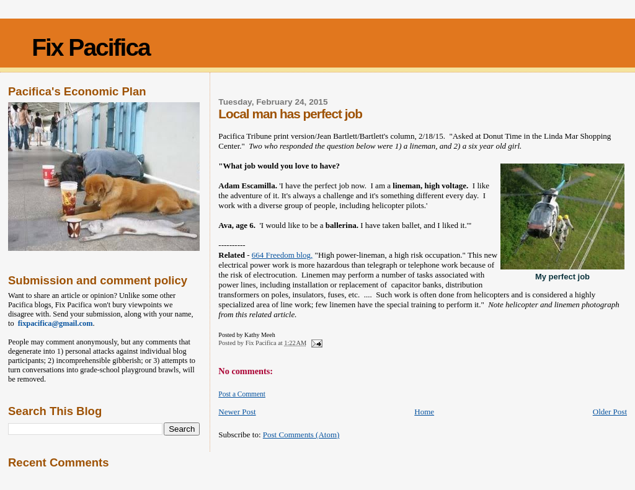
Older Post (610, 411)
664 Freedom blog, (282, 255)
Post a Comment (241, 394)
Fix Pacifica (91, 47)
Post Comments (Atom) (301, 434)
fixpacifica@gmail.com (53, 323)
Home (424, 411)
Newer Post (236, 411)
